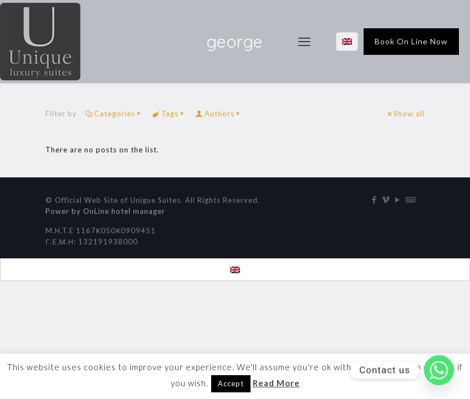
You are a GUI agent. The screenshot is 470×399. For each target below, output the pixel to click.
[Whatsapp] (439, 370)
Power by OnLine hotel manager (105, 211)
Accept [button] (231, 383)
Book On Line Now (411, 41)
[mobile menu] (304, 41)
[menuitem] (235, 270)
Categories (113, 113)
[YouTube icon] (398, 199)
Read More (276, 383)
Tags (169, 113)
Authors (219, 113)
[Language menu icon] (347, 41)
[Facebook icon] (374, 199)
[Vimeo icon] (386, 199)
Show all (405, 113)
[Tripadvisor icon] (409, 199)
